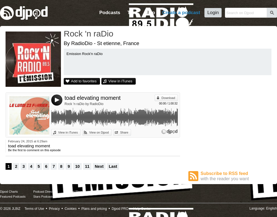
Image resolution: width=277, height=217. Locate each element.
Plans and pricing (94, 209)
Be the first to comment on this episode (34, 150)
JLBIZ (16, 209)
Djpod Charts (9, 191)
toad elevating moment (92, 98)
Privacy (54, 209)
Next (99, 166)
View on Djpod (99, 132)
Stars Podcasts (43, 196)
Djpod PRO (120, 209)
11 (87, 166)
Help (150, 12)
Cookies (70, 209)
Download (168, 98)
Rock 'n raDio (88, 33)
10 (77, 166)
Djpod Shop (74, 191)
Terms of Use (34, 209)
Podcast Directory (45, 191)
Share (124, 132)
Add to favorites (84, 81)
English (271, 208)
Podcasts (109, 12)
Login (213, 12)
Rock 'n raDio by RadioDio (84, 104)
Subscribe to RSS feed (236, 176)
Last (113, 166)
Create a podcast (181, 12)
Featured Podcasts (12, 196)
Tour (132, 12)
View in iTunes (120, 81)
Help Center (142, 209)
